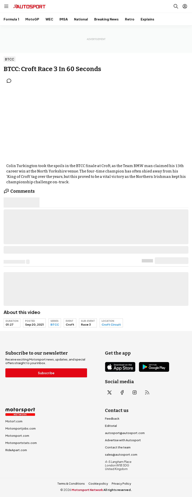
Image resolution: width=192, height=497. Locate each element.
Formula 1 (11, 19)
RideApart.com (16, 450)
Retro (129, 19)
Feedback (112, 418)
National (81, 19)
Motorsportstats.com (21, 443)
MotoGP (32, 19)
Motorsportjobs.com (20, 428)
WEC (49, 19)
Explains (147, 19)
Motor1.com (13, 421)
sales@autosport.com (121, 454)
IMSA (63, 19)
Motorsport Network (87, 490)
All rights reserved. (117, 490)
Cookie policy (98, 483)
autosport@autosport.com (125, 433)
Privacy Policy (121, 483)
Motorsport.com (17, 435)
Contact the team (118, 447)
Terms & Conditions (71, 483)
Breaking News (106, 19)
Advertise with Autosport (123, 440)
